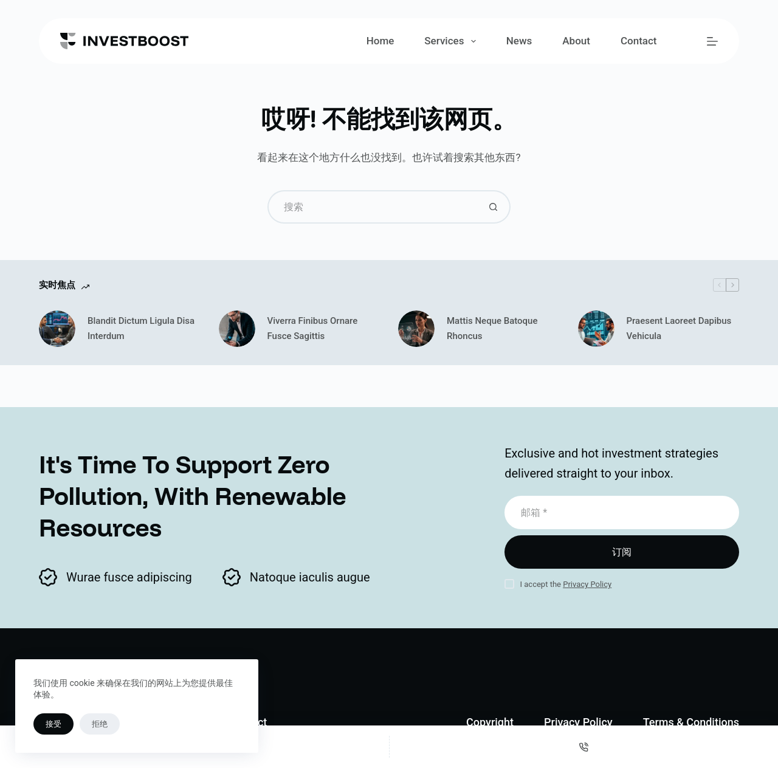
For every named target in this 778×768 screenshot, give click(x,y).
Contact (639, 41)
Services (452, 41)
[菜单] (712, 41)
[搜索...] (372, 207)
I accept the (566, 584)
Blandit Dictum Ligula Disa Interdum (141, 328)
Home (380, 41)
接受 (53, 724)
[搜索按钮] (494, 207)
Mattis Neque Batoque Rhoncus (492, 328)
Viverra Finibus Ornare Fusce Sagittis (312, 328)
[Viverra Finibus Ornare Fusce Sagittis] (237, 328)
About (576, 41)
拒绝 (100, 724)
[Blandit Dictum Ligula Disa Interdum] (57, 328)
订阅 (622, 552)
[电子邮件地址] (621, 512)
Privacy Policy (587, 584)
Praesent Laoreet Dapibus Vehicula (679, 328)
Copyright (490, 722)
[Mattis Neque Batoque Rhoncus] (416, 328)
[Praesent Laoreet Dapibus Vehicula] (596, 328)
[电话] (584, 747)
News (519, 41)
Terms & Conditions (691, 722)
